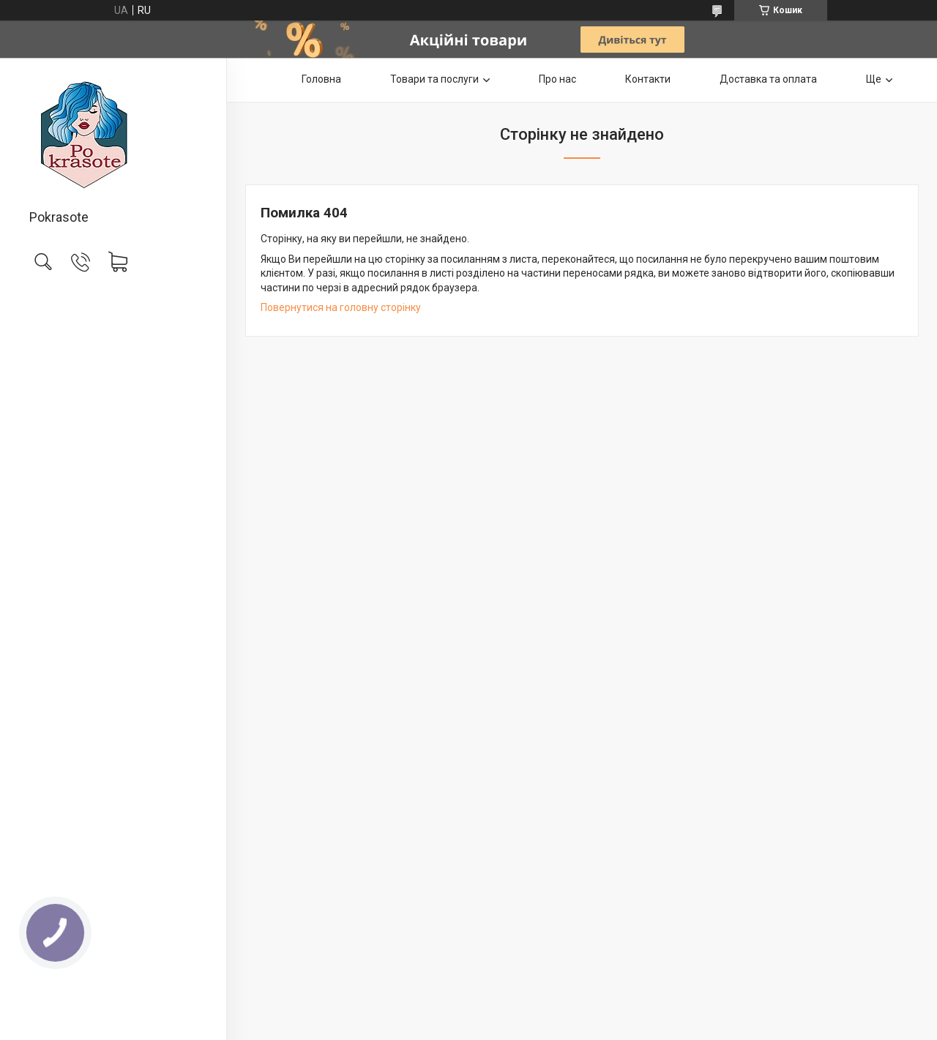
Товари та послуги (434, 79)
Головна (321, 79)
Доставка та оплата (768, 79)
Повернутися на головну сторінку (341, 307)
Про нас (557, 79)
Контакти (648, 79)
